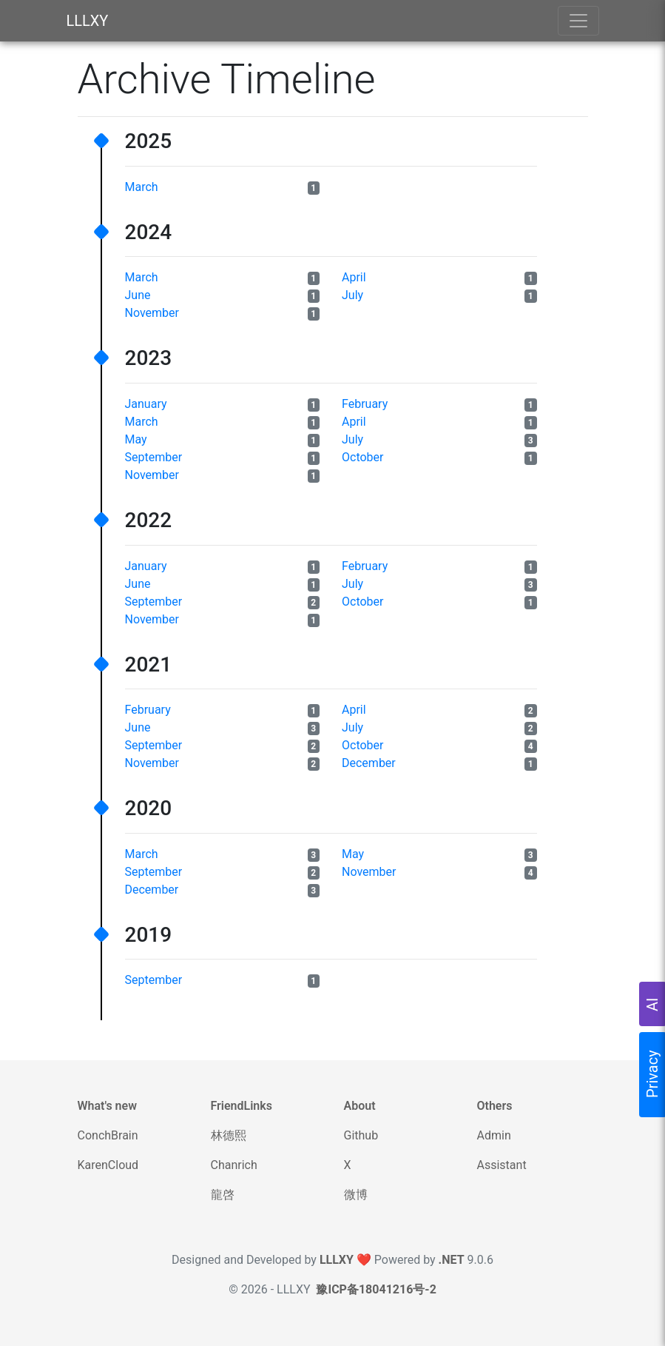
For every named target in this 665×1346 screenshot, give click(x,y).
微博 (356, 1195)
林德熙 (228, 1135)
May (136, 439)
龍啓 (222, 1195)
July (352, 295)
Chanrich (234, 1165)
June (138, 295)
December (369, 763)
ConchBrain (108, 1135)
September (154, 457)
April (354, 277)
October (362, 457)
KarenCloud (108, 1165)
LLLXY (88, 21)
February (365, 404)
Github (361, 1135)
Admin (494, 1135)
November (152, 313)
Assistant (502, 1165)
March (141, 187)
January (146, 404)
